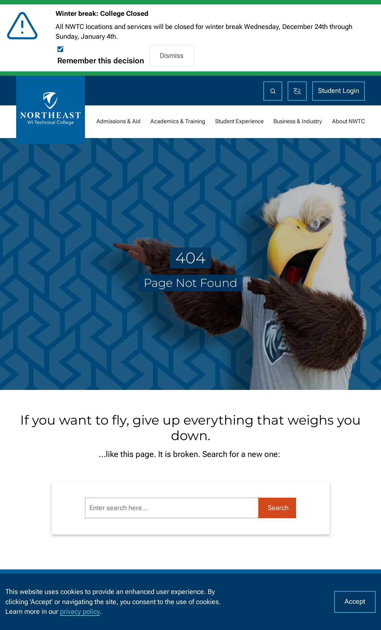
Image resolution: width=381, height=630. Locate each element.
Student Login (338, 91)
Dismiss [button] (171, 56)
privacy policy (80, 612)
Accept (355, 601)
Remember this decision (100, 60)
